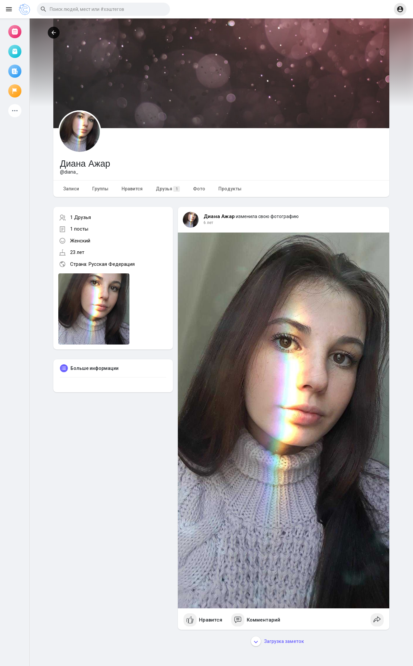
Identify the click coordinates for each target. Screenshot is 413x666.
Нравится (132, 188)
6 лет (208, 222)
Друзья (168, 189)
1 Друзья (80, 217)
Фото (199, 188)
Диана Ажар (219, 216)
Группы (100, 188)
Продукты (229, 188)
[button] (103, 9)
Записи (71, 188)
